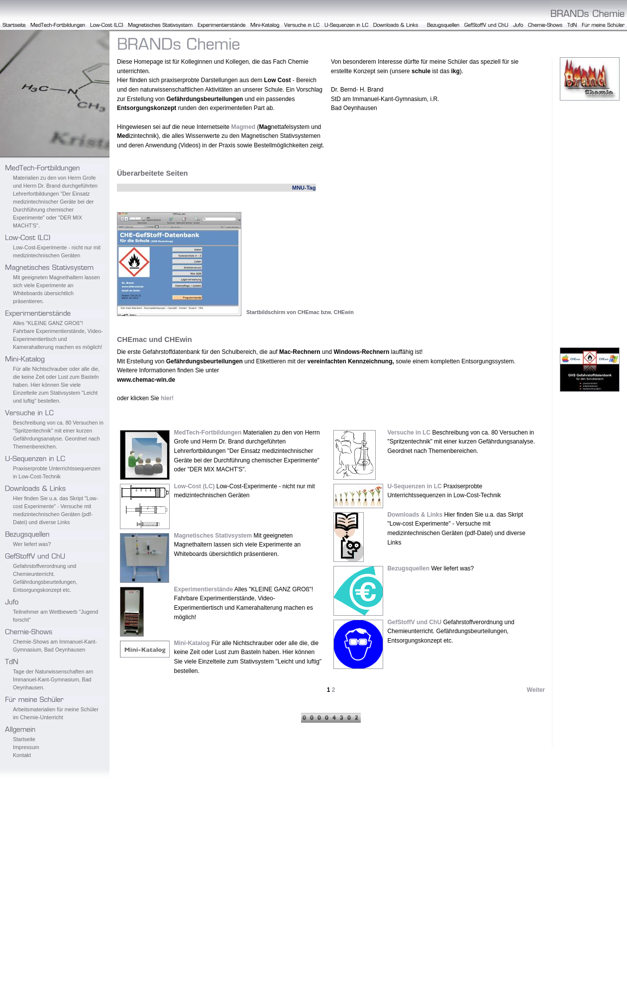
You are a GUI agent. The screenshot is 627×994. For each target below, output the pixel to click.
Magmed (243, 126)
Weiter (536, 689)
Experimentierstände (203, 589)
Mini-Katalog (191, 643)
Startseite (24, 739)
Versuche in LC (408, 432)
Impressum (26, 747)
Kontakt (22, 755)
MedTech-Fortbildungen (207, 432)
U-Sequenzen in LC (414, 486)
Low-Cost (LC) (194, 486)
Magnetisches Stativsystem (213, 535)
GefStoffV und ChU (414, 622)
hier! (167, 398)
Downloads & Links (414, 514)
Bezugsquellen (408, 568)
